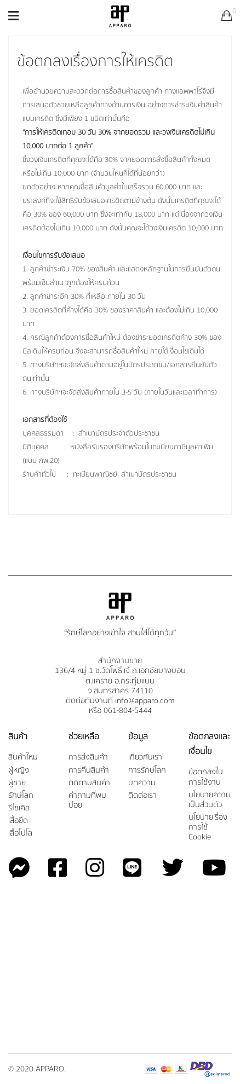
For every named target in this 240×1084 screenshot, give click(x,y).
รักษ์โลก (20, 796)
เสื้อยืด (18, 821)
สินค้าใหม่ (23, 757)
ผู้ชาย (17, 783)
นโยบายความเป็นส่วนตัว (209, 800)
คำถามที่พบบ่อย (87, 801)
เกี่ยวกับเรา (145, 757)
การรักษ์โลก (147, 771)
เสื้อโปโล (20, 833)
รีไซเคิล (19, 808)
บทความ (142, 783)
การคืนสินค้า (88, 771)
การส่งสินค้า (88, 757)
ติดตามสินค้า (89, 783)
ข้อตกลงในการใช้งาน (205, 777)
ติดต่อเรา (142, 796)
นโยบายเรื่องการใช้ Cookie (207, 828)
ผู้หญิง (18, 771)
